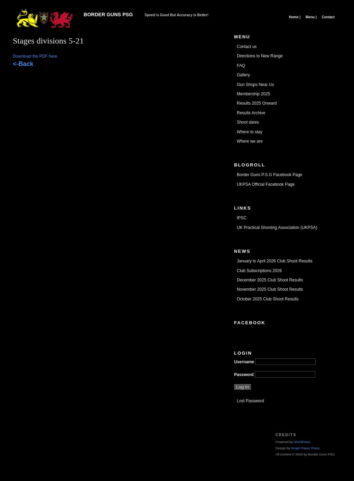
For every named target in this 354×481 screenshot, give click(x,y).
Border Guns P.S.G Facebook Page (269, 174)
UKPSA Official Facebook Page (266, 184)
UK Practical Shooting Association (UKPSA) (277, 227)
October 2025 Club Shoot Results (268, 299)
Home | (294, 17)
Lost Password (250, 400)
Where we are (250, 141)
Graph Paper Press (305, 448)
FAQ (241, 65)
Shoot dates (248, 122)
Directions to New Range (260, 56)
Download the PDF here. (35, 56)
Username (244, 361)
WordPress (302, 442)
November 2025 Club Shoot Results (270, 289)
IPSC (241, 217)
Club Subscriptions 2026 (259, 270)
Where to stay (249, 131)
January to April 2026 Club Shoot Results (275, 261)
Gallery (243, 75)
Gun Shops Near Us (255, 84)
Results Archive (251, 112)
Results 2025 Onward (257, 103)
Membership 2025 (253, 94)
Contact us (247, 46)
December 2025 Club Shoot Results (270, 280)
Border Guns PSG (108, 14)
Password (244, 374)
